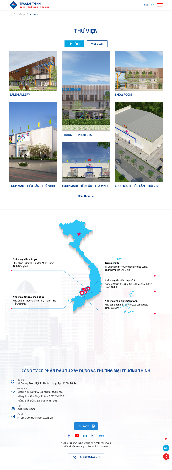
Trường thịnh (30, 3)
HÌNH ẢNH (74, 43)
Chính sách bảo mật (97, 446)
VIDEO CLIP (97, 43)
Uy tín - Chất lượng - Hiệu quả (34, 7)
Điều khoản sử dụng (74, 446)
